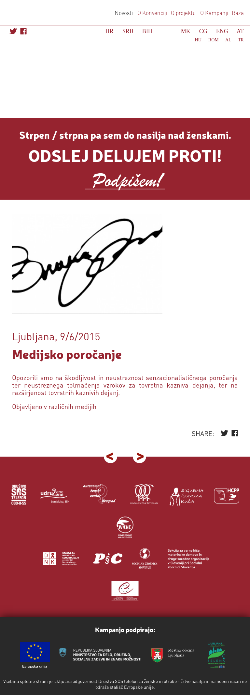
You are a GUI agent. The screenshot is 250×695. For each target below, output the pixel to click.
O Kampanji (214, 12)
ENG (222, 31)
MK (185, 31)
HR (109, 31)
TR (241, 39)
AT (240, 31)
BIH (147, 31)
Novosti (124, 12)
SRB (127, 31)
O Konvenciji (152, 12)
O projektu (183, 12)
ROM (213, 39)
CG (203, 31)
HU (198, 39)
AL (228, 39)
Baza (237, 12)
